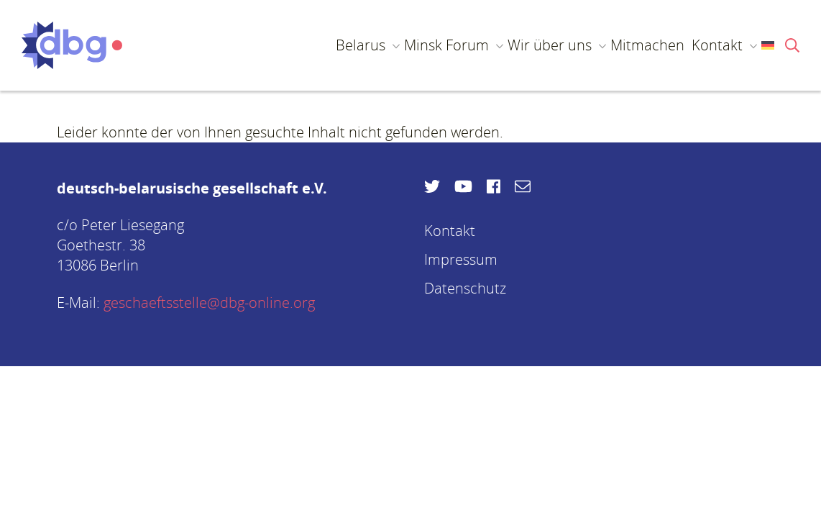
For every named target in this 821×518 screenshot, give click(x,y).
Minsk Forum (446, 45)
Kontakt (717, 45)
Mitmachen (647, 45)
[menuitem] (762, 45)
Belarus (360, 45)
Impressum (460, 259)
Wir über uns (550, 45)
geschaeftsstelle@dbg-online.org (209, 302)
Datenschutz (465, 288)
